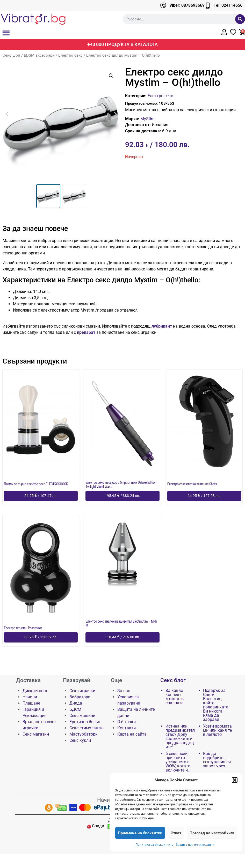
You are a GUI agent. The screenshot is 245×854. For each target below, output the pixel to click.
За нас (123, 690)
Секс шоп (11, 55)
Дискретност (35, 690)
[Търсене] (240, 19)
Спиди (98, 825)
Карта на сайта (132, 734)
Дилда (75, 703)
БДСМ (75, 709)
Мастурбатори (83, 734)
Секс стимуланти (86, 727)
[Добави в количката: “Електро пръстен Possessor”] (41, 637)
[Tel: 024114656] (208, 6)
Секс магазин (36, 734)
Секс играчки (82, 690)
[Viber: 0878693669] (163, 6)
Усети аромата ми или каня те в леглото (217, 730)
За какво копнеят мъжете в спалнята (174, 697)
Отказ (176, 833)
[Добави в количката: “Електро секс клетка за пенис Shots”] (204, 496)
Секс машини (82, 715)
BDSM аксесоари (39, 55)
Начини (30, 696)
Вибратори (79, 696)
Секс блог (173, 680)
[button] (234, 780)
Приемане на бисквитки (140, 833)
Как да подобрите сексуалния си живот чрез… (217, 760)
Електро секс (70, 55)
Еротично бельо (84, 721)
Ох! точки (126, 721)
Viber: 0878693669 (187, 5)
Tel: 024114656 (228, 5)
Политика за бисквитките (154, 845)
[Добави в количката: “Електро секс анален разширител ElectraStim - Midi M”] (122, 637)
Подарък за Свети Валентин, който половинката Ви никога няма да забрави (215, 705)
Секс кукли (80, 740)
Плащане (31, 703)
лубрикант (161, 326)
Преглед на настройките (212, 833)
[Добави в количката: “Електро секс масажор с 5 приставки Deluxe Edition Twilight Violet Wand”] (122, 496)
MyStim (147, 118)
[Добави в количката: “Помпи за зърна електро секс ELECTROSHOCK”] (41, 496)
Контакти (126, 727)
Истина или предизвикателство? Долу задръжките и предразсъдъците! (180, 736)
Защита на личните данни (195, 845)
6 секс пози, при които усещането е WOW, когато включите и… (178, 762)
